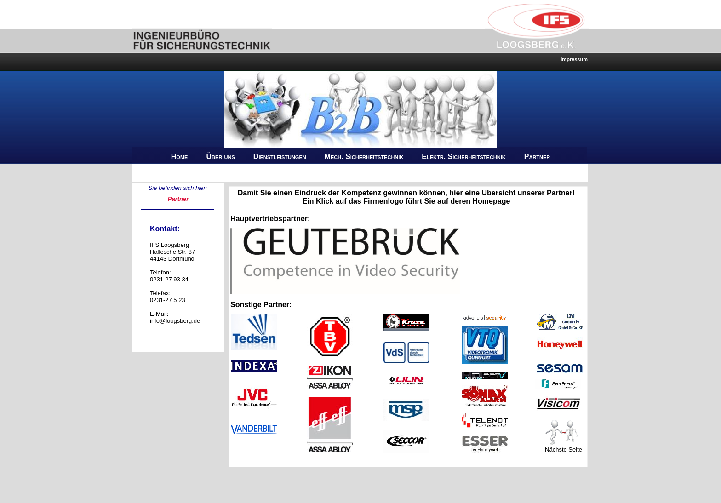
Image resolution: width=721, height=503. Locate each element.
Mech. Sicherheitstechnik (364, 156)
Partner (537, 156)
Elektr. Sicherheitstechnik (463, 156)
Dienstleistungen (279, 156)
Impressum (574, 59)
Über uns (220, 156)
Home (179, 156)
